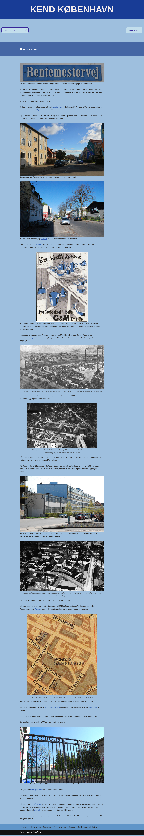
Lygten (39, 110)
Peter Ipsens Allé (36, 791)
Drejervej (44, 239)
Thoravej (38, 610)
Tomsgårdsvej (35, 805)
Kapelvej (39, 245)
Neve (22, 833)
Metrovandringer (60, 828)
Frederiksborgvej (58, 107)
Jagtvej (37, 811)
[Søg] (13, 30)
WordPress (37, 833)
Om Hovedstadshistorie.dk (88, 828)
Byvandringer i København (42, 828)
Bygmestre (25, 828)
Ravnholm (93, 708)
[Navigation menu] (134, 30)
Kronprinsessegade (53, 708)
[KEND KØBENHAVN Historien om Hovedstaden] (72, 9)
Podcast (73, 828)
